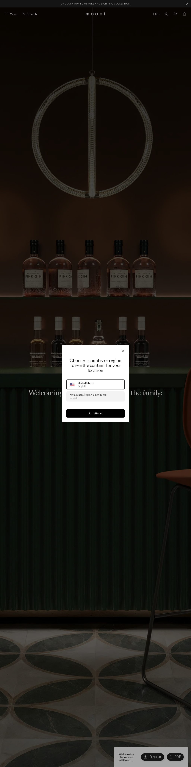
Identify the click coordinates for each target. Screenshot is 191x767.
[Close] (123, 351)
